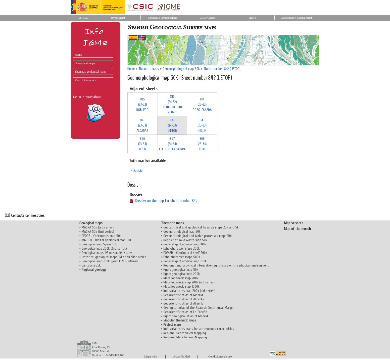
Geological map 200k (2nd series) (104, 248)
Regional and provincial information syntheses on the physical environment (216, 265)
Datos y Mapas (207, 17)
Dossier (138, 170)
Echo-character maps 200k (181, 248)
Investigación (118, 17)
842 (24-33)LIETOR (172, 125)
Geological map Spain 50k (99, 244)
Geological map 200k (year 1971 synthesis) (111, 261)
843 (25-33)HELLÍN (202, 125)
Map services (293, 223)
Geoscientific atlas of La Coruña (185, 312)
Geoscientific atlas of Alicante (183, 299)
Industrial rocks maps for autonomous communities (198, 329)
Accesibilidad (181, 356)
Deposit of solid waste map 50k (185, 240)
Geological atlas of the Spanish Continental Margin (198, 308)
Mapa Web (150, 356)
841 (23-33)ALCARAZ (142, 125)
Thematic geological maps (90, 71)
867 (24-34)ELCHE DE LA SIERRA (172, 143)
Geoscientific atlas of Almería (183, 303)
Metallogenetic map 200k (180, 278)
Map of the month (85, 80)
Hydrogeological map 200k (181, 274)
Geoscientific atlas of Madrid (183, 295)
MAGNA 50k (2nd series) (98, 231)
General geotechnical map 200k (185, 261)
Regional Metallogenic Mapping (185, 337)
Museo (252, 17)
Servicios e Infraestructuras (162, 17)
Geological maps (85, 63)
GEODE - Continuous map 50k (101, 236)
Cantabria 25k (91, 265)
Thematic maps (149, 69)
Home (78, 54)
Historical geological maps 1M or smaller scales (114, 257)
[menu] (92, 66)
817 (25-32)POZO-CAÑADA (202, 104)
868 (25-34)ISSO (202, 143)
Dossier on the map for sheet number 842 (166, 200)
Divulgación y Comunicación (296, 17)
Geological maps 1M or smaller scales (107, 253)
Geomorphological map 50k (181, 69)
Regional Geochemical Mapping (184, 333)
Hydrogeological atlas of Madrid (185, 316)
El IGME (83, 17)
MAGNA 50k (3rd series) (98, 227)
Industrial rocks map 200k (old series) (189, 291)
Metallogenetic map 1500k (181, 286)
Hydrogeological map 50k (180, 270)
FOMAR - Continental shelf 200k (185, 253)
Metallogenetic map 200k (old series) (189, 282)
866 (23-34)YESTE (142, 143)
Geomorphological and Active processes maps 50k (197, 236)
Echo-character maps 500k (181, 257)
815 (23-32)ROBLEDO (142, 104)
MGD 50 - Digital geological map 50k (107, 240)
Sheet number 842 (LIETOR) (222, 69)
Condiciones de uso (220, 356)
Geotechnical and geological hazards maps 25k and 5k (201, 227)
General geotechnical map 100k (184, 244)
